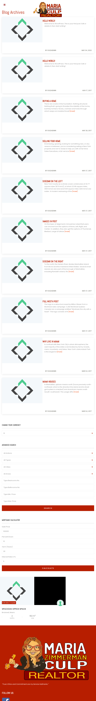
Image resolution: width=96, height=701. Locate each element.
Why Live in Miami (52, 254)
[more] (72, 89)
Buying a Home (51, 79)
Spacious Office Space (14, 500)
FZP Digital (80, 698)
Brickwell (5, 503)
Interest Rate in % (9, 448)
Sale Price (6, 418)
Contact (7, 627)
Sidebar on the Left (54, 137)
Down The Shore (10, 615)
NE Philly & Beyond (11, 618)
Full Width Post (52, 225)
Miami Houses (51, 283)
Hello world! (50, 20)
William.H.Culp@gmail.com (13, 657)
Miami (12, 503)
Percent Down (7, 428)
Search (48, 399)
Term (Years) (7, 438)
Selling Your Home (53, 108)
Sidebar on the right (54, 196)
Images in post (51, 166)
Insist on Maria (9, 611)
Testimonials (9, 624)
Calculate (48, 459)
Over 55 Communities (13, 621)
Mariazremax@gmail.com (12, 646)
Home (6, 608)
